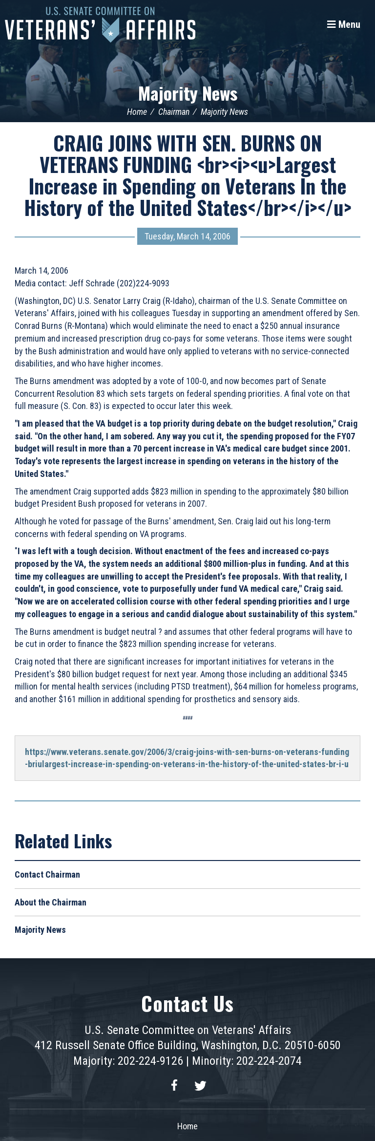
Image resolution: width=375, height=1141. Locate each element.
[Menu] (343, 24)
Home (137, 112)
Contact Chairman (47, 874)
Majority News (187, 93)
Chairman (173, 112)
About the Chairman (50, 902)
